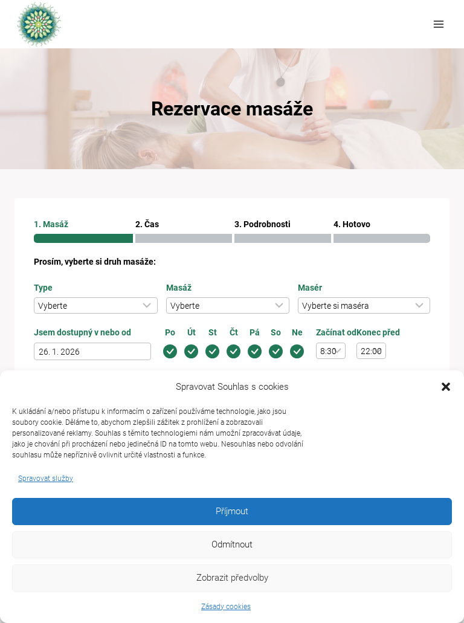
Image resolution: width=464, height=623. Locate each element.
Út (191, 332)
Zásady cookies (226, 606)
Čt (234, 332)
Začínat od (336, 332)
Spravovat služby (45, 478)
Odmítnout (232, 544)
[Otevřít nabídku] (438, 24)
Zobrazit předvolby (232, 577)
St (212, 332)
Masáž (179, 287)
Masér (310, 287)
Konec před (378, 332)
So (276, 332)
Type (43, 287)
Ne (297, 332)
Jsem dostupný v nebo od (82, 332)
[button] (446, 387)
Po (170, 332)
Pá (255, 332)
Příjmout (232, 511)
